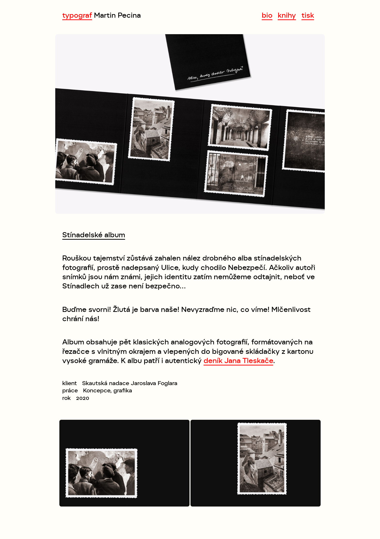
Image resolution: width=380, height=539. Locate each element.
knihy (287, 15)
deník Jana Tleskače (238, 360)
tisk (307, 15)
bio (267, 15)
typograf (77, 15)
